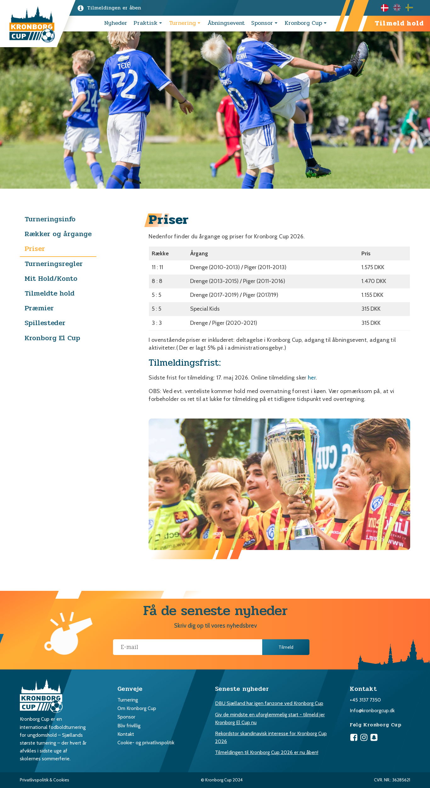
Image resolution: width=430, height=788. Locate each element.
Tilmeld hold (399, 23)
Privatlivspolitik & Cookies (44, 780)
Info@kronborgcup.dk (372, 710)
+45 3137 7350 (365, 700)
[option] (399, 7)
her (312, 377)
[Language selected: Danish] (399, 7)
